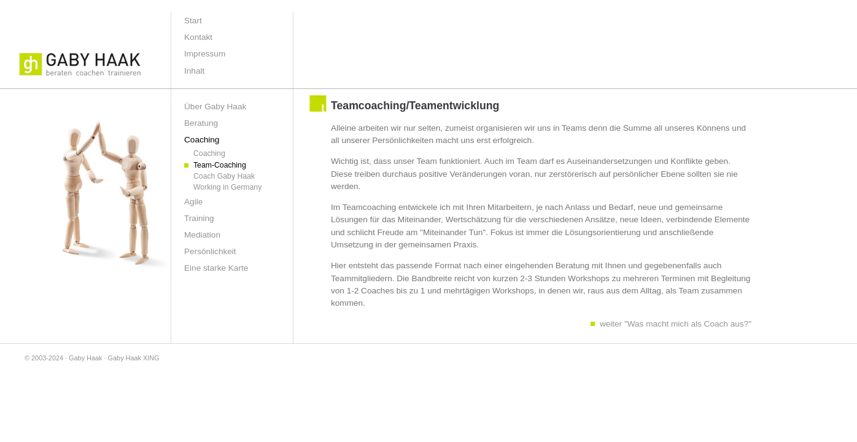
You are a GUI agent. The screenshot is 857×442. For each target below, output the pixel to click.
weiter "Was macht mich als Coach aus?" (675, 323)
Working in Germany (227, 187)
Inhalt (194, 71)
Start (193, 20)
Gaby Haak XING (134, 358)
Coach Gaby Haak (224, 176)
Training (199, 218)
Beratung (201, 123)
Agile (193, 201)
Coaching (209, 153)
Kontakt (198, 37)
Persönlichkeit (210, 251)
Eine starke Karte (216, 268)
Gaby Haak (85, 358)
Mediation (202, 234)
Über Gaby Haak (215, 106)
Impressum (204, 53)
